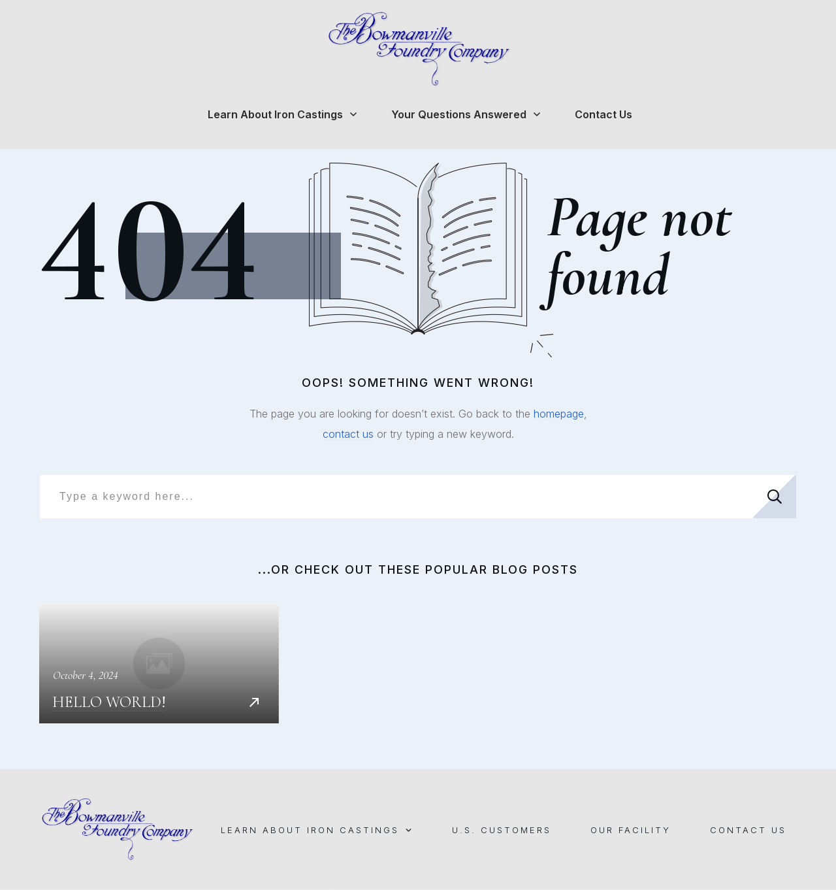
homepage (559, 413)
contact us (348, 433)
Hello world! (159, 663)
